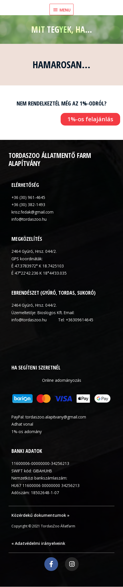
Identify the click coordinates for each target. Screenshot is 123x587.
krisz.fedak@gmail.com (32, 212)
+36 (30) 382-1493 (28, 204)
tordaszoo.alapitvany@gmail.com (55, 417)
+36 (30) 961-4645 (28, 197)
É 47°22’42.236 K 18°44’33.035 (39, 273)
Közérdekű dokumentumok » (40, 515)
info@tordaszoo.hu (29, 219)
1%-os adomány (26, 431)
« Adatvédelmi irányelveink (38, 543)
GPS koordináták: (27, 258)
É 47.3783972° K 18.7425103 (37, 266)
